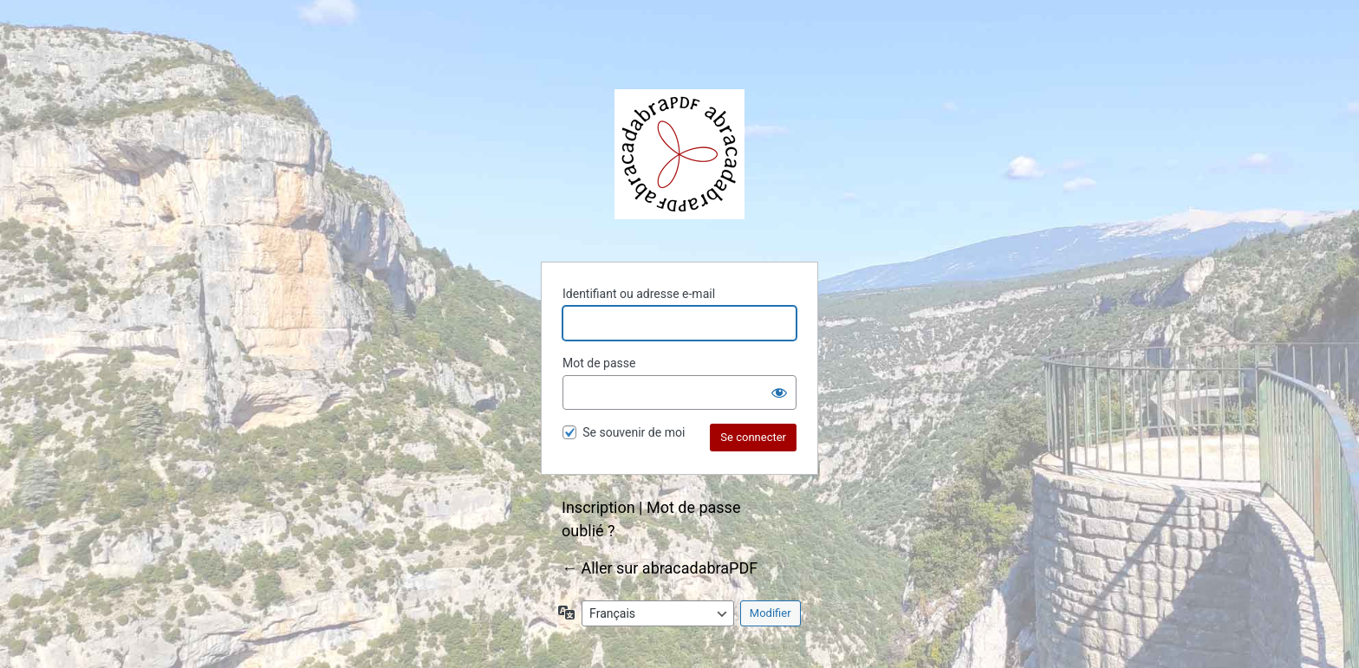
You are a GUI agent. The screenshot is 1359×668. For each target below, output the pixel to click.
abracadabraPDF (679, 154)
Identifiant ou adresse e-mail (638, 294)
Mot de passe (598, 363)
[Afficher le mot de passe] (779, 392)
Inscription (598, 507)
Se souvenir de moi (633, 432)
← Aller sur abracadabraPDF (660, 568)
